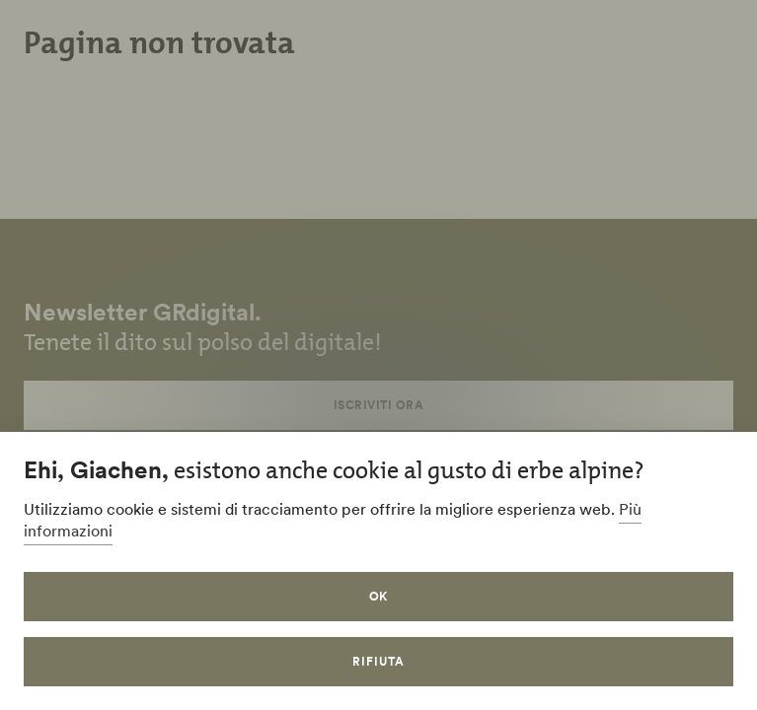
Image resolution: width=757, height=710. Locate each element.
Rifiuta (378, 661)
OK (379, 596)
